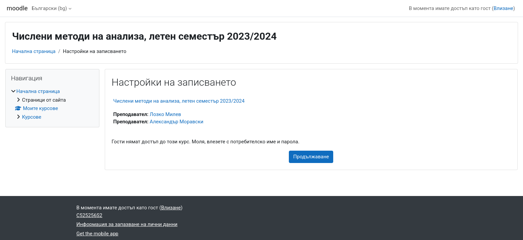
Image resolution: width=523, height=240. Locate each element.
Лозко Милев (165, 114)
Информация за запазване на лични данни (126, 224)
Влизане (503, 8)
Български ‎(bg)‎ (49, 8)
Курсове (31, 117)
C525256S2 (89, 215)
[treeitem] (52, 104)
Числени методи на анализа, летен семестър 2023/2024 (179, 101)
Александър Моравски (176, 122)
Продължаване (311, 157)
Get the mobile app (97, 234)
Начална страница (33, 51)
